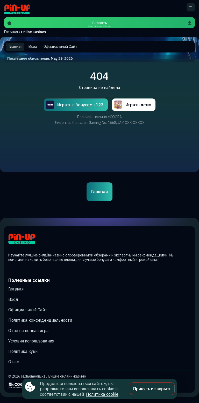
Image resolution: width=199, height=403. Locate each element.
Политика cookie (102, 394)
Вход (13, 299)
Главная (11, 32)
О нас (13, 361)
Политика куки (23, 351)
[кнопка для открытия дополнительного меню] (191, 7)
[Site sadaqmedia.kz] (17, 8)
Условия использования (31, 340)
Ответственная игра (28, 330)
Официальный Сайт (27, 309)
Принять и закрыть (152, 388)
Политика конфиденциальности (40, 320)
